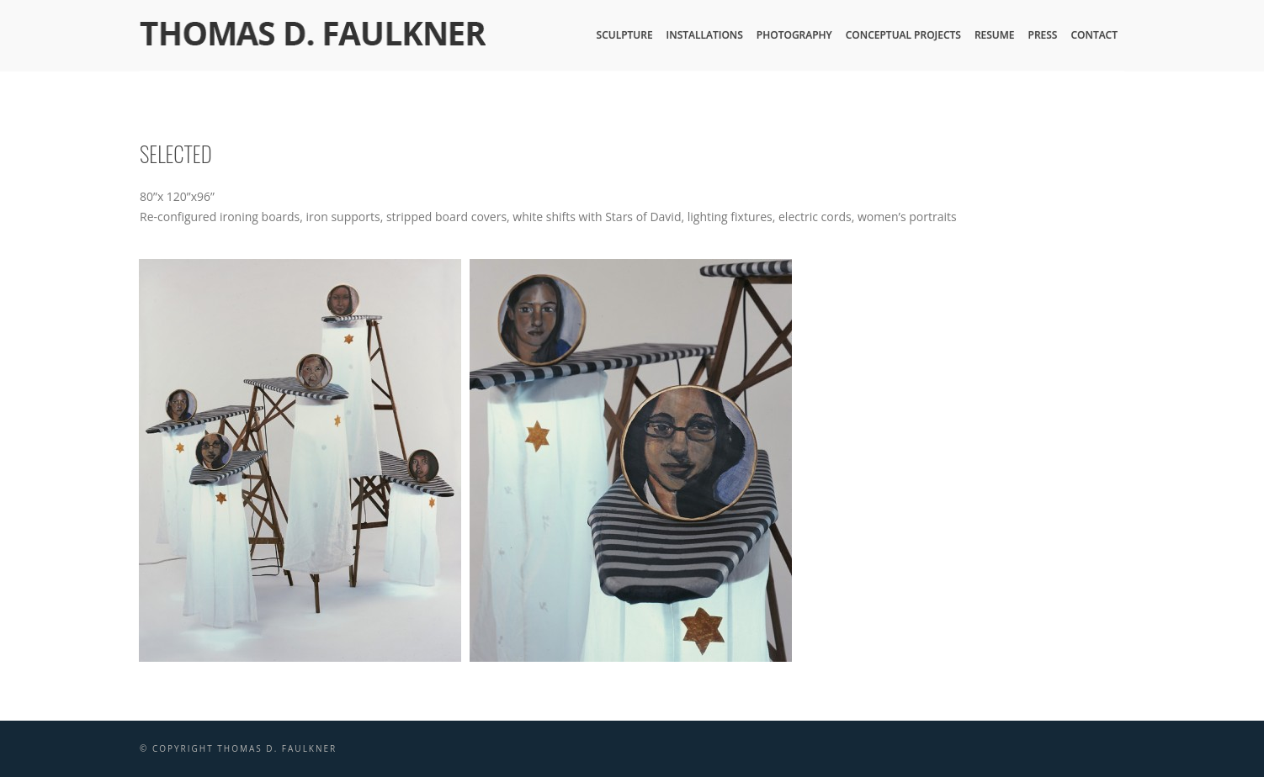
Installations (705, 35)
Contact (1094, 35)
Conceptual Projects (903, 35)
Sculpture (625, 35)
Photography (794, 35)
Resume (995, 35)
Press (1043, 35)
